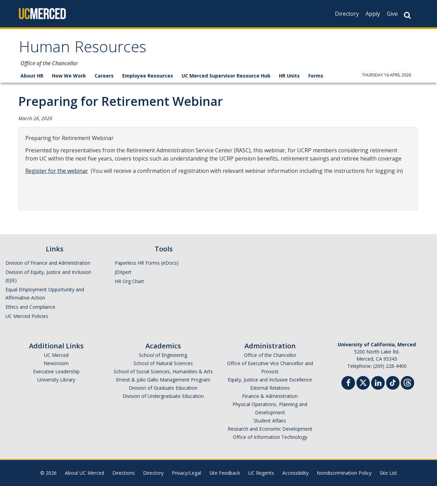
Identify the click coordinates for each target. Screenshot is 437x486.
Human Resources (82, 49)
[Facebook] (348, 383)
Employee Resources (147, 75)
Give (392, 13)
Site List (388, 473)
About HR (31, 75)
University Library (56, 379)
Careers (104, 75)
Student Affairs (270, 420)
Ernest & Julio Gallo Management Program (163, 379)
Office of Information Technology (270, 437)
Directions (123, 473)
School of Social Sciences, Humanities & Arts (163, 371)
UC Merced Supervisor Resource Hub (226, 75)
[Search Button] (407, 15)
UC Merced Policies (26, 316)
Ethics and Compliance (30, 307)
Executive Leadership (56, 371)
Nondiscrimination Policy (344, 473)
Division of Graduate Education (163, 388)
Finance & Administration (270, 396)
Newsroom (56, 363)
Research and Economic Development (270, 429)
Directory (347, 13)
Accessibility (295, 473)
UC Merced (56, 355)
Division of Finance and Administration (47, 263)
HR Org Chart (129, 281)
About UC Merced (84, 473)
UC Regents (261, 473)
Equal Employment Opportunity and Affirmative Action (44, 293)
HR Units (289, 75)
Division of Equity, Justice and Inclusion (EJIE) (48, 276)
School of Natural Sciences (163, 363)
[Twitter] (363, 382)
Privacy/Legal (186, 473)
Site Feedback (224, 473)
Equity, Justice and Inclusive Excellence (270, 379)
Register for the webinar (56, 171)
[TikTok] (393, 382)
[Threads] (407, 382)
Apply (373, 13)
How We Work (69, 75)
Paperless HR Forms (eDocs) (147, 263)
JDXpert (123, 272)
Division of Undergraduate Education (163, 396)
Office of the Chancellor (270, 355)
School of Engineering (163, 355)
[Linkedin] (378, 383)
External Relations (270, 388)
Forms (315, 75)
